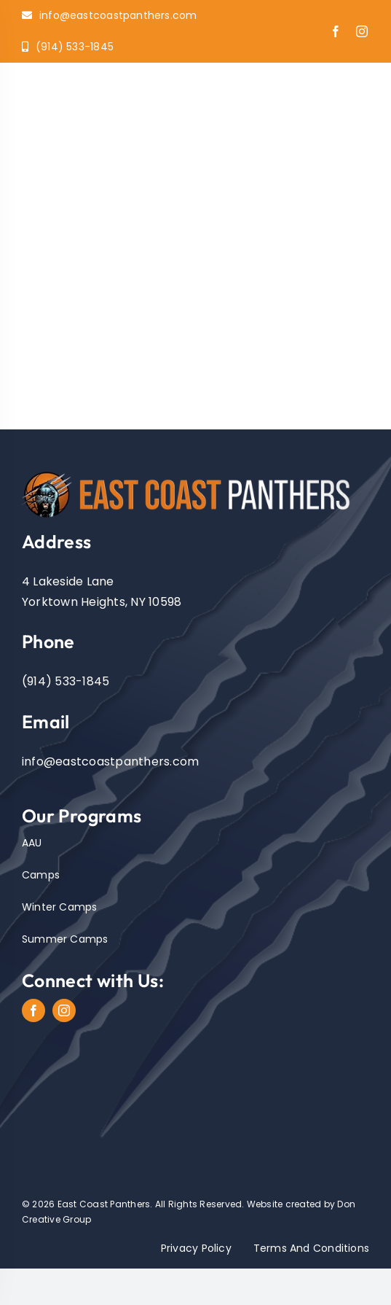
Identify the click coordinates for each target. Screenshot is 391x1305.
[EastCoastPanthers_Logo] (195, 471)
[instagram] (362, 31)
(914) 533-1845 (65, 681)
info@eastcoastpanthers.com (110, 761)
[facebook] (335, 31)
